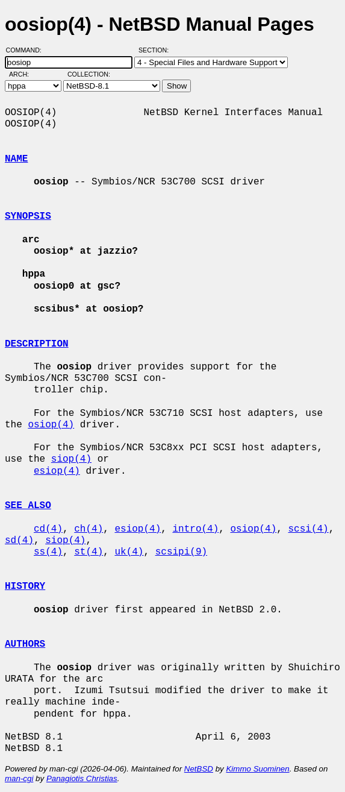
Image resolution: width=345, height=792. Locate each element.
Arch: (24, 74)
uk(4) (128, 552)
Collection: (88, 74)
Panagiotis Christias (81, 778)
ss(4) (48, 552)
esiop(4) (57, 471)
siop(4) (71, 459)
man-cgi (19, 778)
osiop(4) (51, 425)
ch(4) (88, 529)
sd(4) (19, 540)
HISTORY (25, 586)
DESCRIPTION (37, 344)
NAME (16, 159)
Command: (27, 50)
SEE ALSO (28, 505)
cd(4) (48, 529)
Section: (156, 50)
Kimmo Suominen (257, 768)
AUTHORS (25, 644)
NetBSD (198, 768)
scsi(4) (308, 529)
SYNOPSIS (28, 216)
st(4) (88, 552)
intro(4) (195, 529)
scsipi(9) (181, 552)
